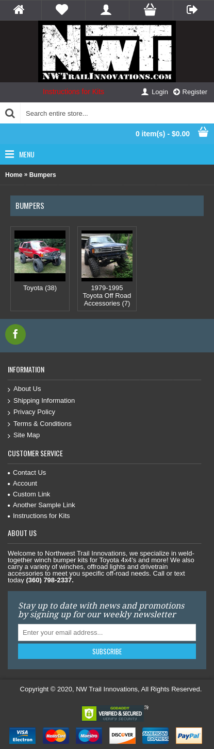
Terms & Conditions (40, 424)
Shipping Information (41, 401)
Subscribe (107, 651)
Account (22, 483)
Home (13, 175)
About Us (24, 389)
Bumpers (42, 175)
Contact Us (27, 472)
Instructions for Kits (73, 91)
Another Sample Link (41, 505)
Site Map (24, 435)
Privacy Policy (31, 412)
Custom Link (29, 494)
